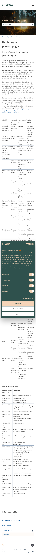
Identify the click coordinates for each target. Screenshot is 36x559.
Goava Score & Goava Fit (8, 516)
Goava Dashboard (6, 525)
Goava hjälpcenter (7, 37)
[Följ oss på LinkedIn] (32, 545)
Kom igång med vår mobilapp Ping (11, 520)
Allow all (18, 303)
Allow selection (18, 309)
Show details (26, 298)
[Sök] (32, 24)
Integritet (19, 37)
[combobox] (16, 24)
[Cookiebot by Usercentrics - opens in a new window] (26, 244)
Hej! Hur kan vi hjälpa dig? (14, 20)
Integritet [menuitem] (6, 534)
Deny (18, 314)
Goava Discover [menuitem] (7, 531)
